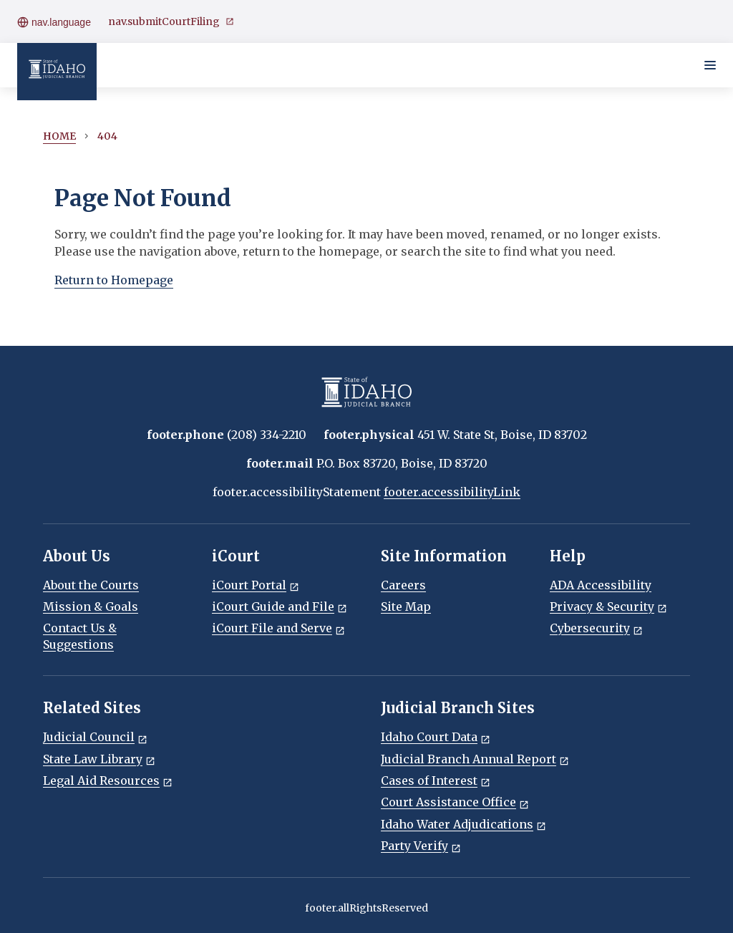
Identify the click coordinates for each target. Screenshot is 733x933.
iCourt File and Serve (278, 628)
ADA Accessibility (600, 585)
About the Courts (91, 585)
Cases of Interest (435, 780)
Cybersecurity (596, 628)
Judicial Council (95, 737)
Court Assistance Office (455, 802)
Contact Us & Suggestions (80, 636)
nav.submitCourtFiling (171, 22)
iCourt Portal (255, 585)
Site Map (406, 606)
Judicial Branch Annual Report (475, 759)
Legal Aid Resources (108, 780)
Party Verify (421, 845)
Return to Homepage (113, 280)
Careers (403, 585)
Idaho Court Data (435, 737)
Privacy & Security (608, 606)
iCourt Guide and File (279, 606)
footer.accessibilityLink (452, 492)
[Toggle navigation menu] (710, 65)
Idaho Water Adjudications (463, 824)
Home (59, 136)
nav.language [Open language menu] (54, 21)
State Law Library (99, 759)
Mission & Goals (90, 606)
